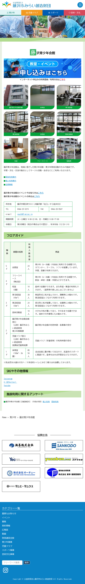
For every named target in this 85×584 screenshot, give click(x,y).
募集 (4, 522)
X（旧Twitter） (10, 382)
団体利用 (54, 402)
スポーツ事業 (8, 550)
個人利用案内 (11, 181)
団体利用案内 (11, 177)
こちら (41, 193)
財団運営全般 (8, 538)
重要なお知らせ (9, 514)
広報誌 (5, 530)
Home (4, 417)
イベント (6, 518)
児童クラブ (32, 13)
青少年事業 (7, 542)
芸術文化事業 (8, 554)
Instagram (8, 379)
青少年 (11, 13)
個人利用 (46, 402)
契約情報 (6, 526)
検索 (27, 563)
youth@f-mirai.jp (24, 214)
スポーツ (53, 13)
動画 (4, 534)
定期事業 (9, 184)
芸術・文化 (74, 13)
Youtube (7, 385)
